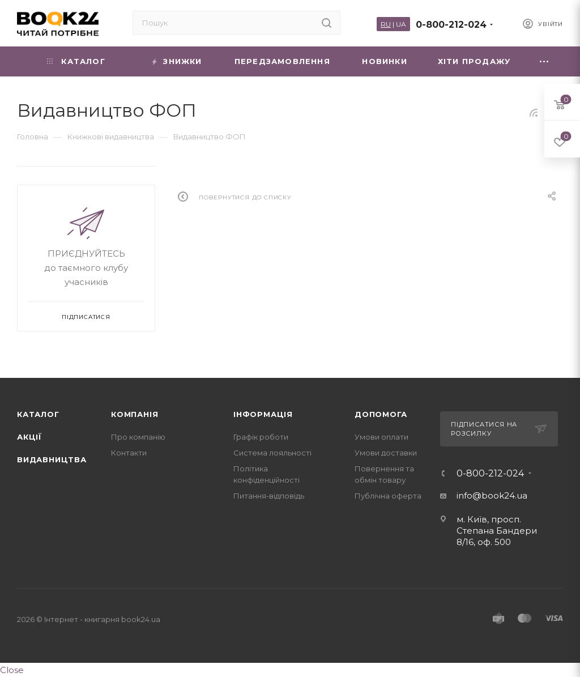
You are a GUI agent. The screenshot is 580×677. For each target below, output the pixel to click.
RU (386, 24)
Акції (29, 436)
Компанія (134, 414)
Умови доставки (386, 452)
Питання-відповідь (268, 495)
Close (12, 670)
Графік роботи (260, 436)
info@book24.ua (492, 495)
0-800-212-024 (451, 24)
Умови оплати (381, 436)
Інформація (263, 414)
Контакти (129, 452)
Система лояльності (272, 452)
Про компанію (138, 436)
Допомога (381, 414)
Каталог (38, 414)
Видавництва (52, 459)
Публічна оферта (388, 495)
